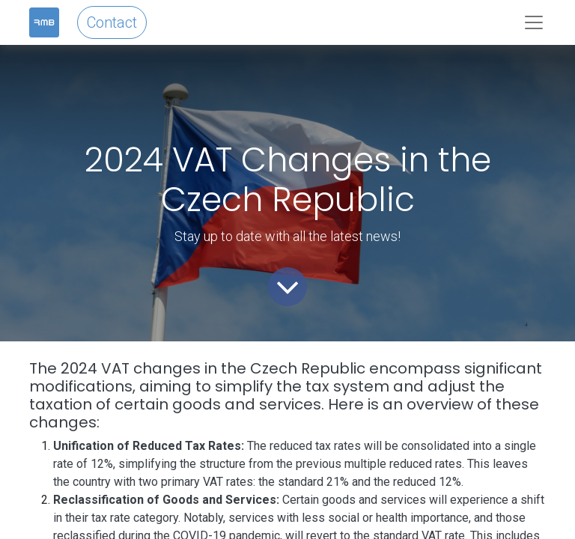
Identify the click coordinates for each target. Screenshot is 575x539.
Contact (112, 22)
